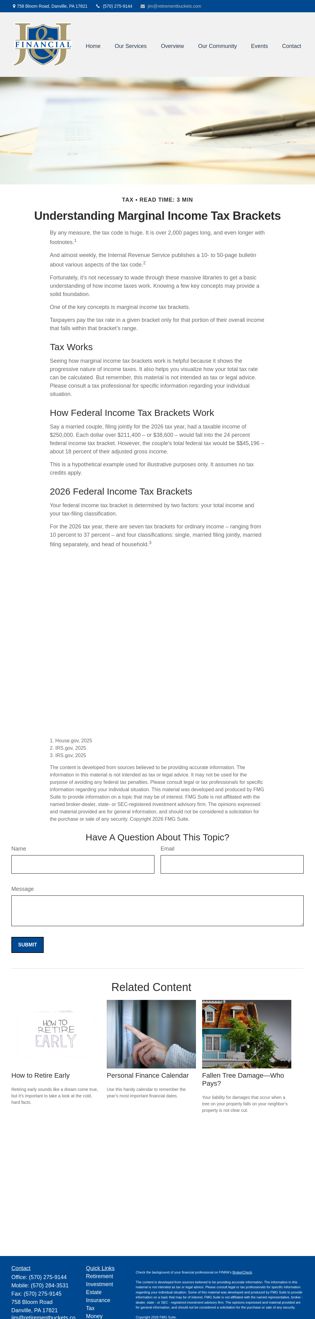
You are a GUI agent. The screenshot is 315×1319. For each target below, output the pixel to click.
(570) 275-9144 (113, 6)
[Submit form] (27, 945)
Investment (99, 1284)
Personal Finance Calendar (148, 1075)
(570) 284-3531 (50, 1285)
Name (18, 849)
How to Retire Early (40, 1075)
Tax (90, 1308)
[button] (93, 46)
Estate (94, 1292)
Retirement (99, 1276)
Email (167, 849)
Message (22, 889)
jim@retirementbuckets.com (170, 6)
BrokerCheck (242, 1272)
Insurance (98, 1300)
